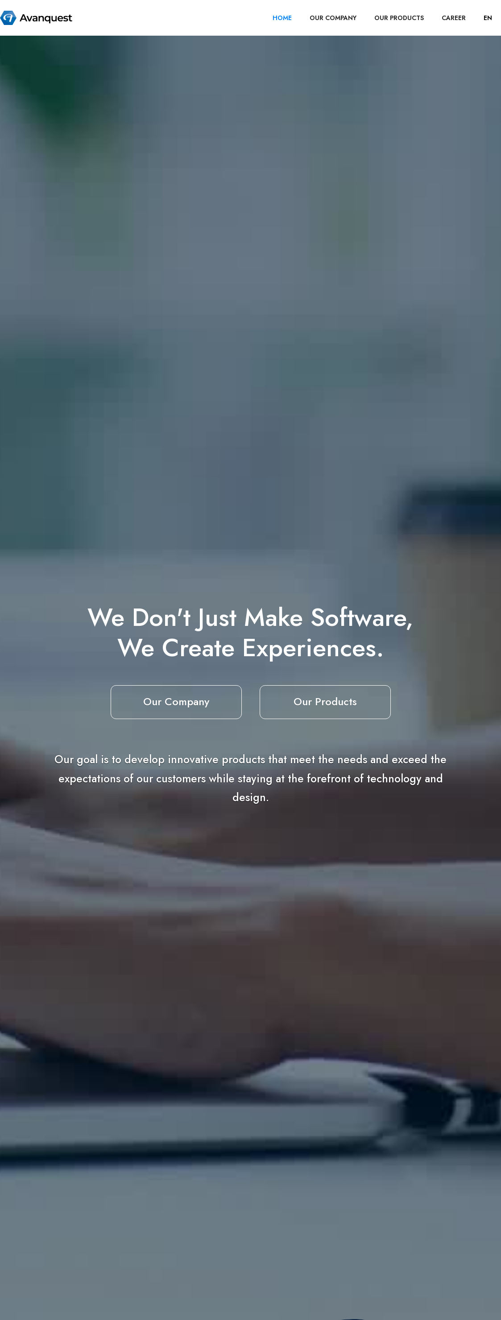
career (454, 17)
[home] (36, 18)
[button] (488, 18)
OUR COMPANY (333, 17)
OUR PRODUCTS (399, 17)
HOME (282, 17)
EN (488, 17)
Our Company (176, 701)
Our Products (325, 701)
